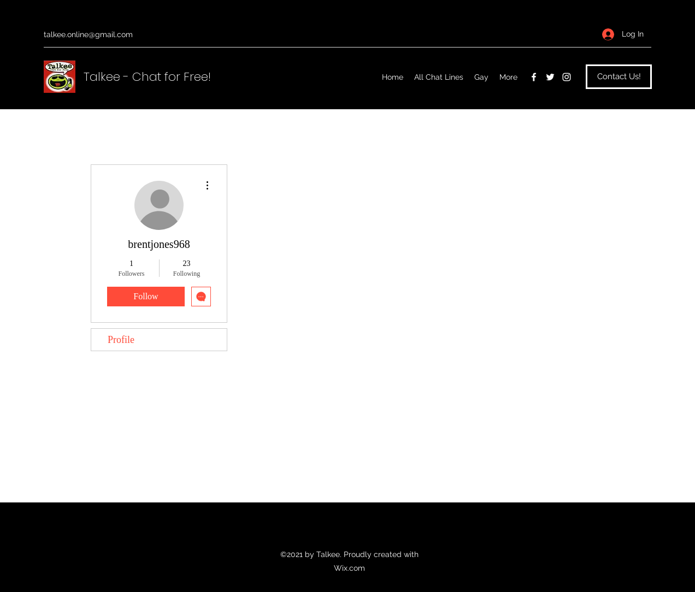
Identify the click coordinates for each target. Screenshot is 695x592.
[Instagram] (566, 77)
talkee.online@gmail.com (88, 34)
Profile (121, 339)
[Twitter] (550, 77)
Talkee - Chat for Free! (147, 76)
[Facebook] (533, 77)
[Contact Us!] (619, 76)
